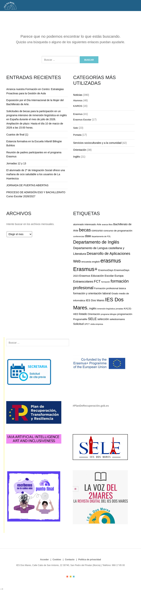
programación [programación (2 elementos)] (124, 314)
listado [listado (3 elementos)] (83, 313)
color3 (74, 576)
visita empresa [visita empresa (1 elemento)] (96, 324)
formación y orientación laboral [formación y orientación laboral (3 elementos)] (92, 293)
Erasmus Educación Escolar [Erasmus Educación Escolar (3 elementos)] (96, 275)
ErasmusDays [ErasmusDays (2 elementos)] (105, 270)
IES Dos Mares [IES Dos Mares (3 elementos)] (95, 300)
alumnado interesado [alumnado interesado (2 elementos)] (84, 224)
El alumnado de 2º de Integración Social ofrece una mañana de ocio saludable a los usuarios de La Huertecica (35, 174)
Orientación (79, 149)
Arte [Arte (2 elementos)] (99, 224)
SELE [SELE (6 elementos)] (92, 319)
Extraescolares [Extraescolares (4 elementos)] (83, 281)
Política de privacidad (89, 559)
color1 (67, 576)
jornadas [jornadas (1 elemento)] (119, 309)
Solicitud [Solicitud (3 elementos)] (78, 323)
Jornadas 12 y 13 (16, 163)
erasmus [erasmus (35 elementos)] (110, 261)
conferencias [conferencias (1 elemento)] (78, 236)
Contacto (70, 559)
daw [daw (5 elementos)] (88, 236)
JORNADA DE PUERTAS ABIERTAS (27, 185)
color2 (70, 576)
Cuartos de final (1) (17, 134)
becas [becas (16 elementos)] (85, 229)
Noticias (77, 94)
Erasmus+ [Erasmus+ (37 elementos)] (85, 269)
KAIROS (77, 106)
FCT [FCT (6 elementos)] (97, 281)
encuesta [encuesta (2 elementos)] (86, 261)
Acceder (44, 559)
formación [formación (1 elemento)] (105, 282)
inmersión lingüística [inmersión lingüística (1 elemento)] (106, 309)
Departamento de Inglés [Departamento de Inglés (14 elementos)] (96, 242)
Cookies (57, 559)
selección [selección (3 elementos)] (103, 319)
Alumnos (78, 100)
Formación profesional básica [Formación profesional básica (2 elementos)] (110, 288)
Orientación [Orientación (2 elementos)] (94, 314)
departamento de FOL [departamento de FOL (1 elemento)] (101, 236)
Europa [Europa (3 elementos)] (119, 275)
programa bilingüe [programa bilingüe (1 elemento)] (109, 314)
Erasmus (78, 114)
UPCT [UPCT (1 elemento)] (87, 324)
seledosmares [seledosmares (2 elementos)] (117, 319)
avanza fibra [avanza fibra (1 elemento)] (107, 224)
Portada (77, 134)
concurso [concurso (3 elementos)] (97, 230)
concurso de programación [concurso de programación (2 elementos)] (117, 230)
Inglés (76, 156)
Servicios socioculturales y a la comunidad (97, 142)
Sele (75, 127)
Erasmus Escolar (82, 119)
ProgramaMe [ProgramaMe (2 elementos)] (80, 319)
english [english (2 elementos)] (96, 261)
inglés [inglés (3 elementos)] (92, 308)
